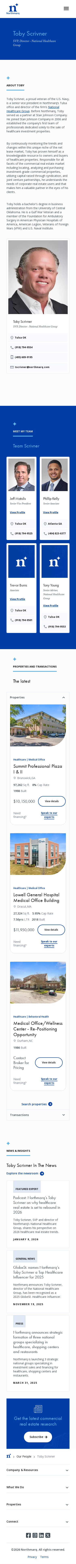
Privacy (32, 1557)
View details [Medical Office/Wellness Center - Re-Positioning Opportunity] (49, 1062)
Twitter (47, 1535)
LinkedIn (41, 1535)
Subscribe (36, 1437)
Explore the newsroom (22, 1173)
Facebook (28, 1535)
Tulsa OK (20, 337)
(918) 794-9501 (23, 620)
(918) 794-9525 (23, 533)
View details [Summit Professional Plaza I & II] (52, 801)
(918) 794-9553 (57, 626)
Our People (24, 1456)
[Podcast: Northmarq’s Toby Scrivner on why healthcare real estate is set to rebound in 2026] (38, 1214)
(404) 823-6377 (57, 533)
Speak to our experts (49, 815)
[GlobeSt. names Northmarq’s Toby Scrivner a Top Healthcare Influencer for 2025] (38, 1281)
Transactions (19, 1115)
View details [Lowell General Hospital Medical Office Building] (51, 929)
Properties (17, 697)
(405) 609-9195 (23, 357)
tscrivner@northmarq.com (32, 367)
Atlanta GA (55, 523)
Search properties (34, 1104)
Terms (44, 1557)
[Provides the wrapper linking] (21, 497)
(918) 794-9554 (23, 347)
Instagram (34, 1535)
